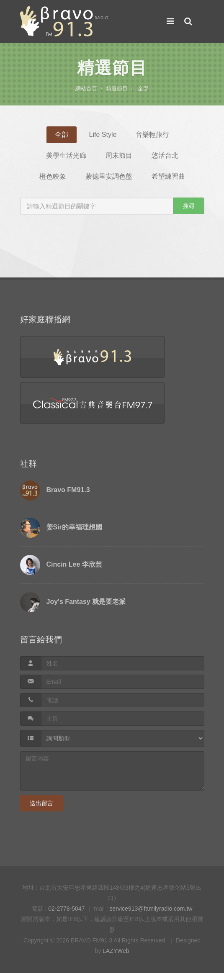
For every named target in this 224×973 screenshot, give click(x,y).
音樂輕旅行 (152, 134)
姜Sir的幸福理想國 (74, 527)
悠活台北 (165, 155)
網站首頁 (86, 88)
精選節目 (117, 88)
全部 (143, 88)
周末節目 (119, 155)
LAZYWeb (116, 950)
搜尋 (189, 206)
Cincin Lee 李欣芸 (74, 564)
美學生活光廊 (66, 155)
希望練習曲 (168, 176)
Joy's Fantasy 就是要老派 (86, 601)
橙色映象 (52, 176)
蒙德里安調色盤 (108, 176)
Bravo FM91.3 (68, 489)
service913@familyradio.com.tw (151, 908)
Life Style (103, 134)
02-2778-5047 (66, 908)
